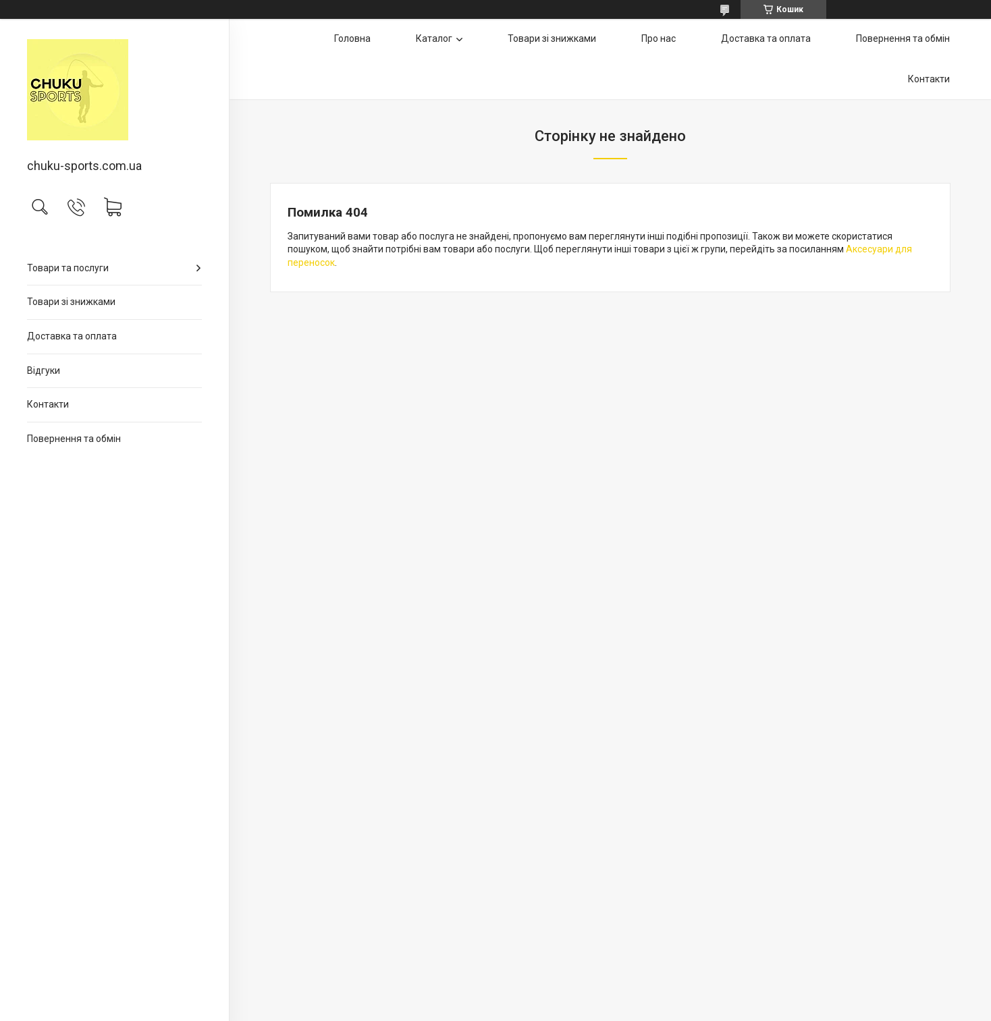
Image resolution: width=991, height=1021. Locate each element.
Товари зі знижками (71, 301)
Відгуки (43, 370)
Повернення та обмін (74, 438)
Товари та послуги (68, 268)
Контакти (48, 404)
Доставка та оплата (72, 336)
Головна (352, 38)
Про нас (658, 38)
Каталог (434, 38)
